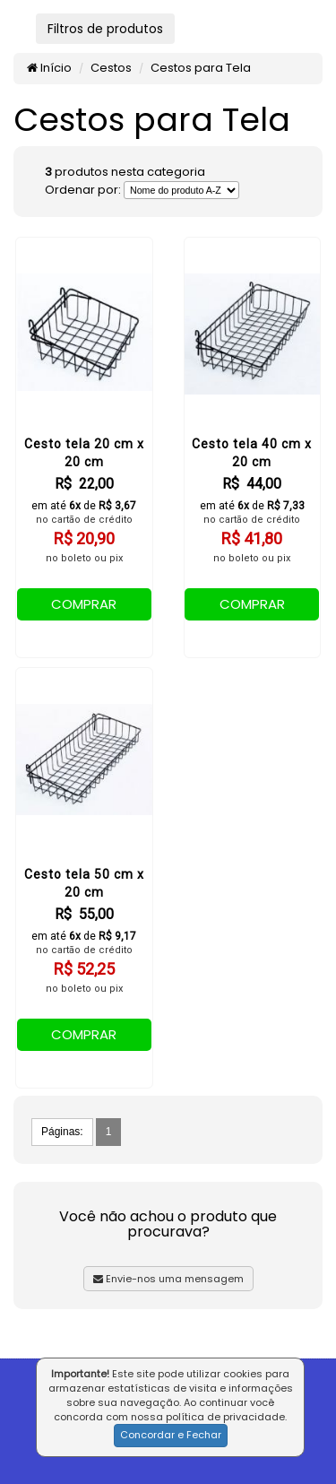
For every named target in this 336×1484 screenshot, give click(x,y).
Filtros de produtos (105, 29)
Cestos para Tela (201, 67)
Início (49, 67)
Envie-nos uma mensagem (168, 1278)
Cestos (111, 67)
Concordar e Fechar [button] (170, 1435)
